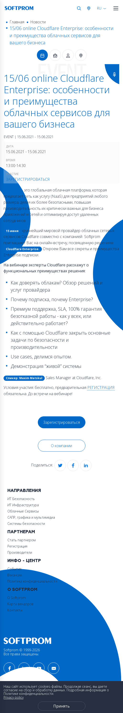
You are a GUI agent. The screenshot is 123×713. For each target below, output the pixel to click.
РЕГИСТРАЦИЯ (101, 387)
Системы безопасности (26, 523)
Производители (19, 552)
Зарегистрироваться (28, 179)
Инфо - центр (24, 560)
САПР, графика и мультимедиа (31, 517)
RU (99, 8)
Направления (24, 490)
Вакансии (14, 575)
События (14, 569)
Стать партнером (21, 540)
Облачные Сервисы (23, 511)
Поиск (79, 8)
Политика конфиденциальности (32, 581)
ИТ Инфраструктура (23, 505)
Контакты (14, 610)
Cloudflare (12, 190)
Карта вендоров (20, 604)
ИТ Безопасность (21, 498)
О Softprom (22, 589)
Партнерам (21, 532)
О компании (61, 445)
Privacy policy (14, 697)
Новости (38, 22)
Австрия (90, 8)
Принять (61, 706)
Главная (17, 22)
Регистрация (17, 546)
